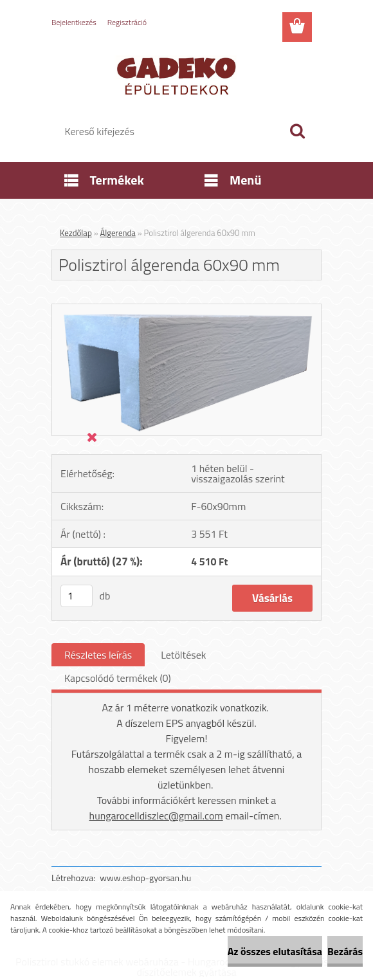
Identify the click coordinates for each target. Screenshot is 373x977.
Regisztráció (127, 22)
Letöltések (183, 654)
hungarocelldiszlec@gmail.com (156, 815)
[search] (297, 131)
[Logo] (178, 74)
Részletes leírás (98, 654)
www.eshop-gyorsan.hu (145, 877)
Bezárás (345, 951)
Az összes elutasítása (275, 951)
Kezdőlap (76, 232)
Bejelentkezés (73, 22)
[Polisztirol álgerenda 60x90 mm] (186, 309)
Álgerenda (118, 232)
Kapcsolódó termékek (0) (117, 678)
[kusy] (76, 596)
